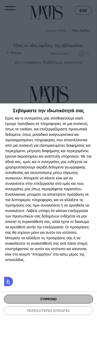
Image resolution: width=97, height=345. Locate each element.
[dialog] (48, 224)
